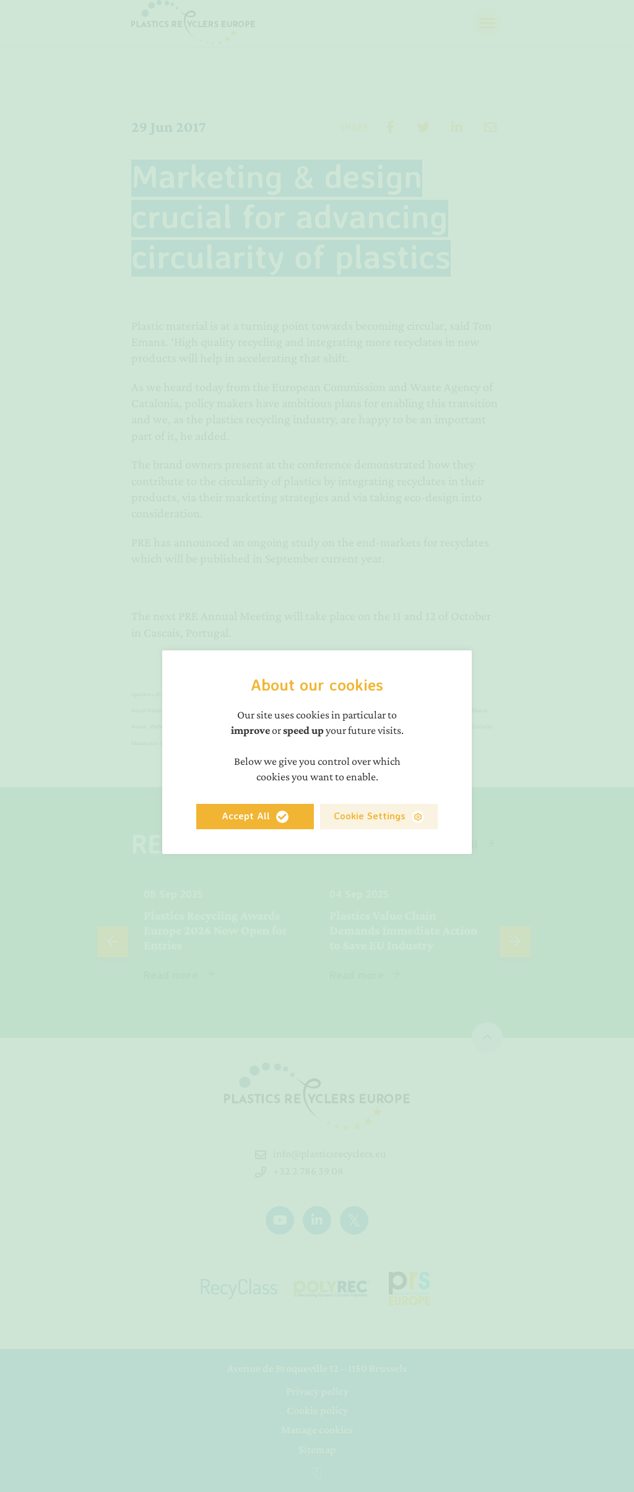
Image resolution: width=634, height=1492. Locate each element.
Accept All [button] (246, 815)
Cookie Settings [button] (370, 815)
